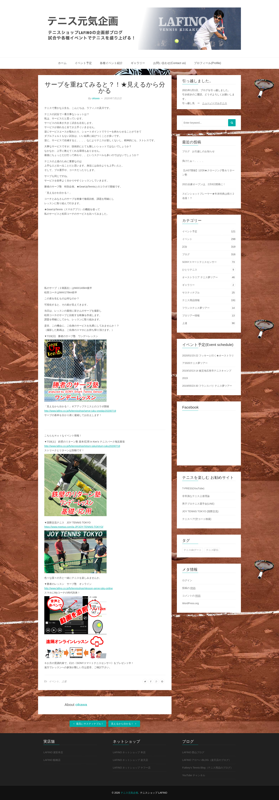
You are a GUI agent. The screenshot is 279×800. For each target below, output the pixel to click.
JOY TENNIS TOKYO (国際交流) (200, 511)
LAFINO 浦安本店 (53, 752)
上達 (64, 681)
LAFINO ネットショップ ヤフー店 (132, 767)
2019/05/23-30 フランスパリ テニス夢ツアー (207, 385)
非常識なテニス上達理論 (196, 496)
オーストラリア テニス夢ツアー (200, 277)
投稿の (189, 588)
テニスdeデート (192, 550)
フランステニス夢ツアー (196, 307)
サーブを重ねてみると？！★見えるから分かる (105, 87)
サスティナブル (191, 292)
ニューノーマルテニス (214, 103)
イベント (54, 681)
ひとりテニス (189, 269)
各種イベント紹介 (111, 63)
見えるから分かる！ (124, 723)
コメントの (191, 595)
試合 (184, 246)
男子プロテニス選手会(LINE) (198, 503)
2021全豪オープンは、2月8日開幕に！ (203, 184)
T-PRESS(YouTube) (193, 488)
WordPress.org (190, 603)
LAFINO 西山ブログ (193, 752)
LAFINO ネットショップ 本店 (129, 752)
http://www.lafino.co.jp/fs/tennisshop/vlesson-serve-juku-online (78, 588)
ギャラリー (138, 63)
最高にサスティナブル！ (88, 723)
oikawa (96, 98)
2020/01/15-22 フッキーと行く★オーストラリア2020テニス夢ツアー (208, 359)
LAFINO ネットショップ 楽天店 (130, 760)
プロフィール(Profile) (207, 63)
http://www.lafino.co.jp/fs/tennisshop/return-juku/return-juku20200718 (82, 446)
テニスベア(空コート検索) (196, 519)
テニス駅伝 (212, 550)
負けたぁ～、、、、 (193, 160)
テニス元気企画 (129, 792)
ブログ (186, 254)
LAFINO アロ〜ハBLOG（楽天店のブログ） (206, 760)
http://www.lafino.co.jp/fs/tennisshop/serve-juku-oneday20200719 (80, 410)
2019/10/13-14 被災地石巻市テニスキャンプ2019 (206, 374)
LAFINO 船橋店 (51, 760)
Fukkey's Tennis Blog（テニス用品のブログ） (207, 767)
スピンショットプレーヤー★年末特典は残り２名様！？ (208, 196)
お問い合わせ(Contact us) (169, 63)
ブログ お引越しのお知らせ (198, 151)
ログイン (187, 580)
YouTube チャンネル (193, 775)
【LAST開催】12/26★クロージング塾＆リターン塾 (208, 172)
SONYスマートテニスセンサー (199, 262)
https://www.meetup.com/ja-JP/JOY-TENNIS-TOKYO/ (73, 526)
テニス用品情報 (191, 300)
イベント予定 (83, 63)
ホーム (62, 63)
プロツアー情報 (191, 315)
